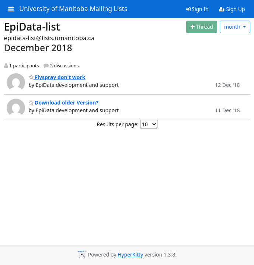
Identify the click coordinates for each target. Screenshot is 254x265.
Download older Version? (63, 102)
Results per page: (118, 124)
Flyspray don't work (57, 77)
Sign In (197, 9)
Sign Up (232, 9)
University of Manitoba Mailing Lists (73, 8)
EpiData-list (32, 26)
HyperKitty (130, 254)
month (233, 26)
